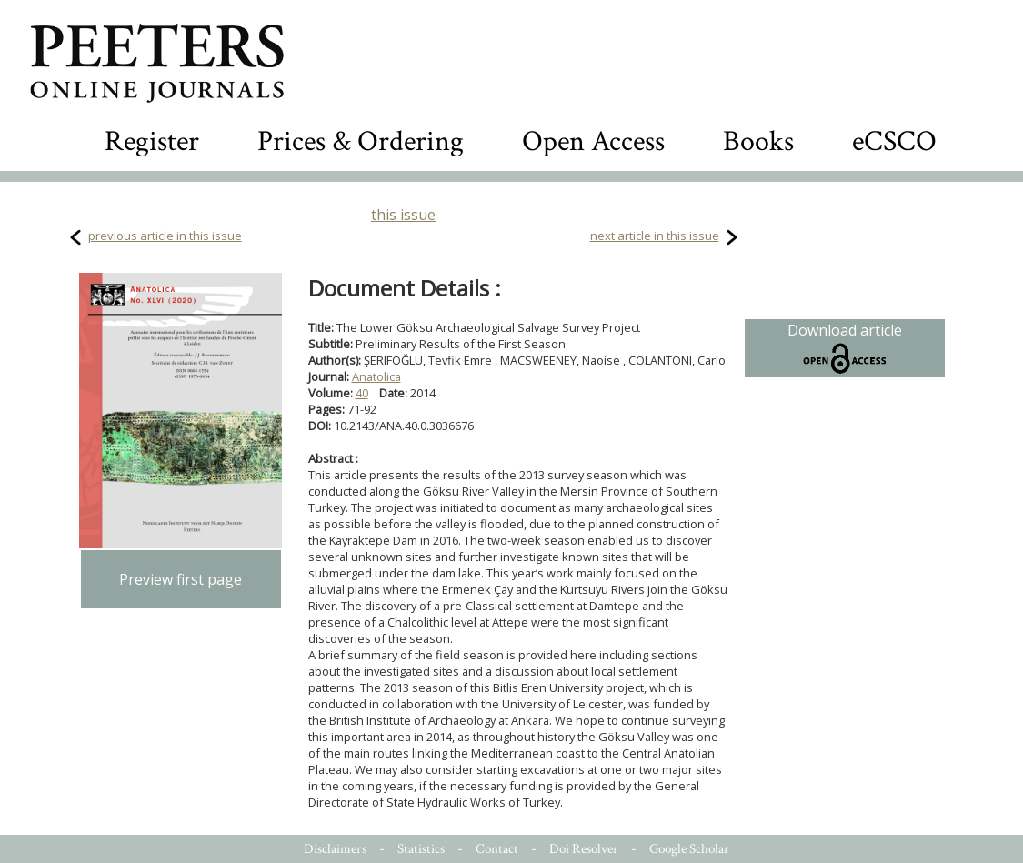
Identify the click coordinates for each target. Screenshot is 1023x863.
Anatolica (376, 376)
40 (362, 393)
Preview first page (180, 579)
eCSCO (894, 141)
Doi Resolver (583, 849)
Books (758, 141)
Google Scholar (689, 849)
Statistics (421, 849)
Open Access (593, 141)
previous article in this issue (165, 235)
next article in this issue (654, 235)
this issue (403, 215)
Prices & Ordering (360, 141)
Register (152, 141)
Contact (497, 849)
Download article (844, 348)
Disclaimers (335, 849)
